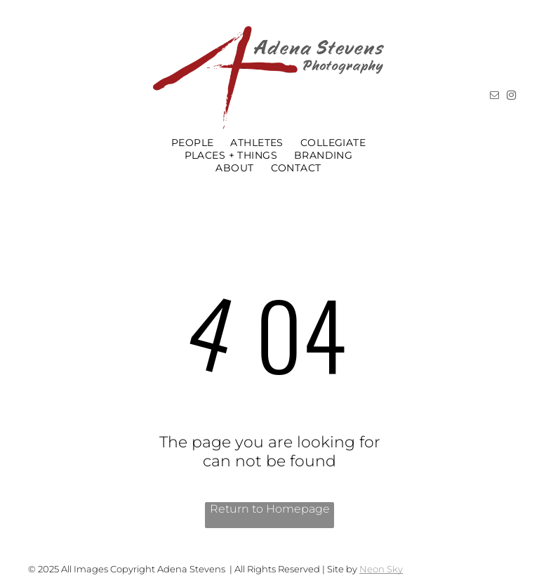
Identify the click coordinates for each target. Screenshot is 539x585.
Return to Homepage (270, 508)
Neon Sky (381, 568)
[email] (494, 97)
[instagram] (511, 97)
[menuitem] (192, 142)
